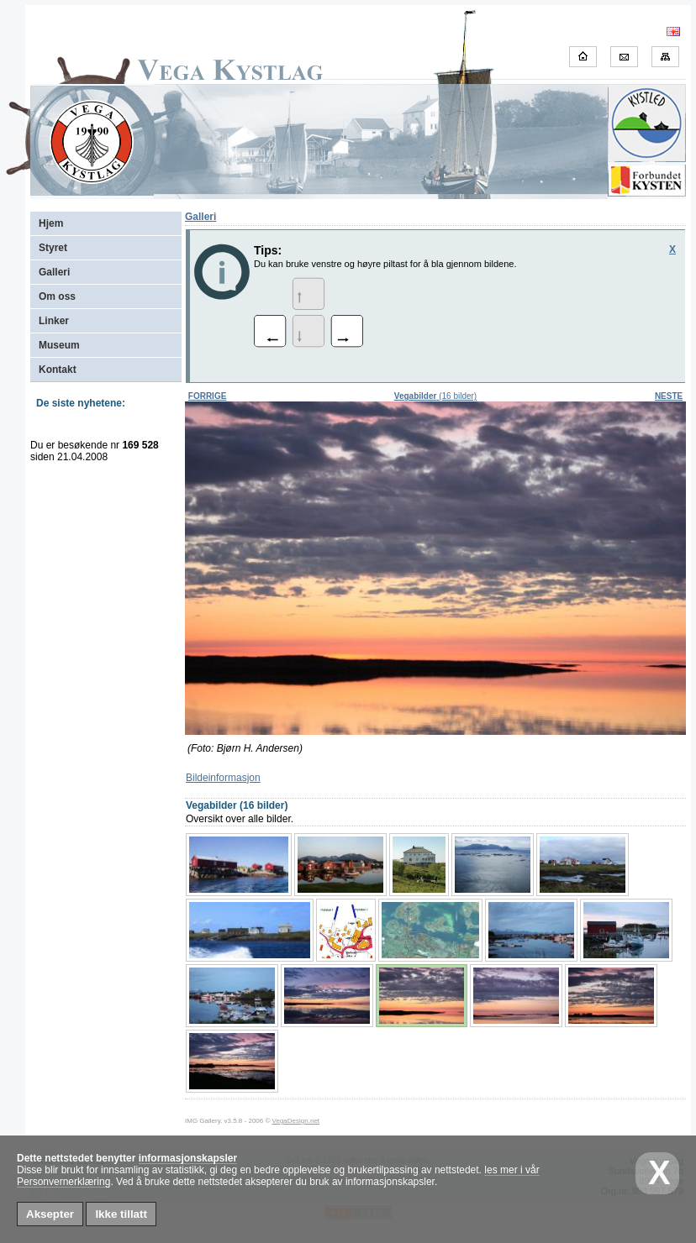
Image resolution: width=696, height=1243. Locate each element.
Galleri (54, 272)
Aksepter (50, 1214)
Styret (53, 248)
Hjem (51, 223)
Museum (59, 345)
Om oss (57, 296)
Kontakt (57, 369)
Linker (54, 321)
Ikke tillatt (120, 1214)
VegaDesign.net (296, 1121)
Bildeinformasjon (223, 778)
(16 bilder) (435, 396)
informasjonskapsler (188, 1158)
